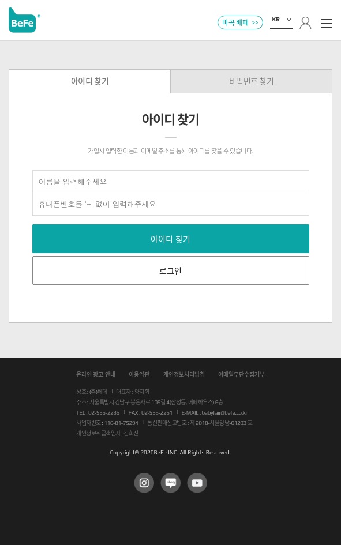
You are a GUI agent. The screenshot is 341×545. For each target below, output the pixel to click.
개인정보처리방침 (184, 374)
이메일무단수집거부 (241, 374)
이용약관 (139, 374)
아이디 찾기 (89, 81)
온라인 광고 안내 (95, 374)
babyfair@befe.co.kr (225, 412)
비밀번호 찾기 (251, 81)
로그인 (170, 271)
